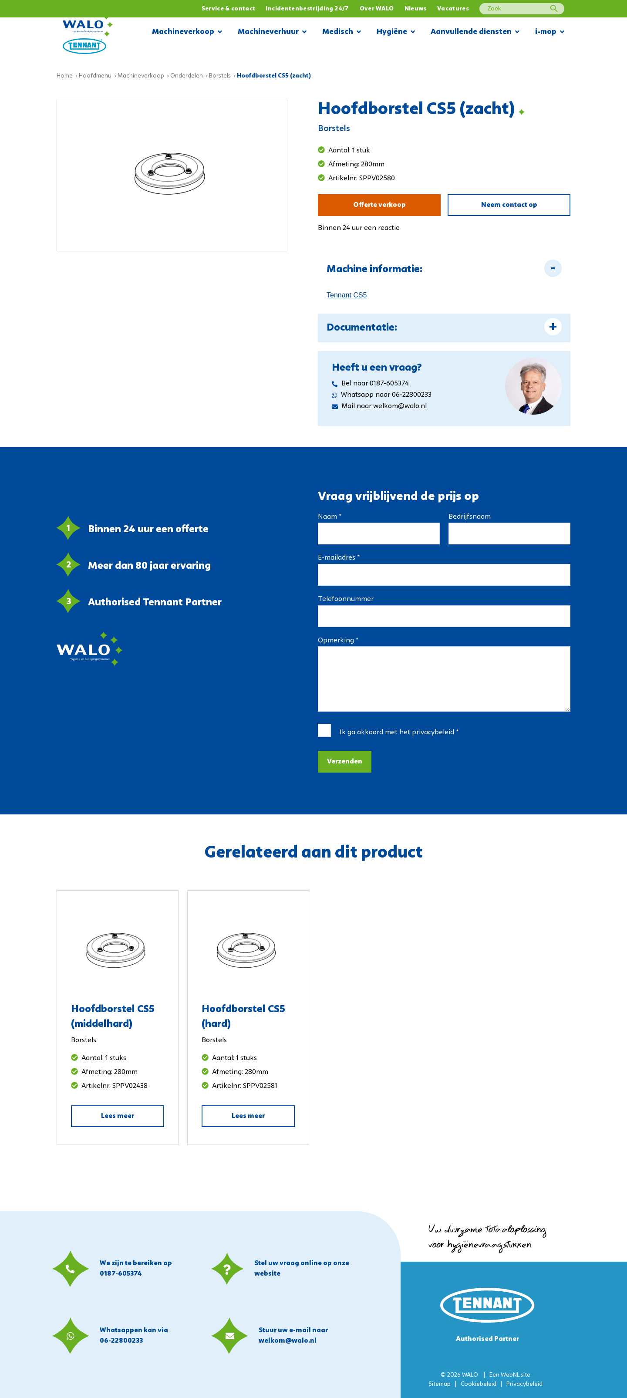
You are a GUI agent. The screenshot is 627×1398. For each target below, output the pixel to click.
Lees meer (117, 1116)
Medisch (341, 32)
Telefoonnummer (346, 599)
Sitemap (439, 1384)
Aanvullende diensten (475, 32)
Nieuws (416, 9)
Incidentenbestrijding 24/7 (307, 9)
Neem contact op (509, 205)
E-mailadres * (339, 557)
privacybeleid (433, 732)
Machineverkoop (187, 32)
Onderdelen (186, 76)
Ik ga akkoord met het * (399, 732)
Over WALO (377, 9)
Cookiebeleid (478, 1384)
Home (65, 76)
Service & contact (229, 9)
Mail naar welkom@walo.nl (379, 406)
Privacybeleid (524, 1384)
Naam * (329, 516)
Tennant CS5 (347, 295)
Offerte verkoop (379, 205)
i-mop (549, 32)
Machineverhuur (272, 32)
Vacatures (453, 9)
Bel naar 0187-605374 (370, 383)
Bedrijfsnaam (469, 516)
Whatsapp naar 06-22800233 (381, 395)
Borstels (220, 76)
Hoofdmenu (95, 76)
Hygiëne (396, 32)
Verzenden (344, 761)
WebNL (510, 1375)
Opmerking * (338, 640)
